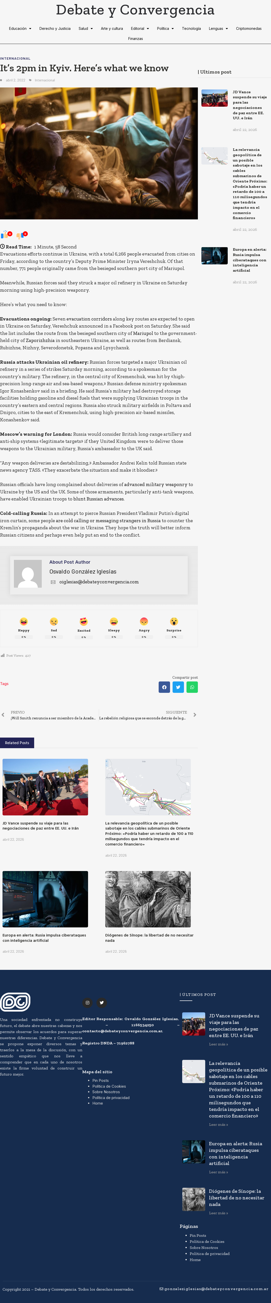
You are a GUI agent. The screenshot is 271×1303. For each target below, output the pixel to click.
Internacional (15, 58)
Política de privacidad (111, 1097)
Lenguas (218, 28)
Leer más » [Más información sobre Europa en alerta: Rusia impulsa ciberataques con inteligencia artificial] (218, 1172)
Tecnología (191, 28)
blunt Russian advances (98, 499)
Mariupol (143, 333)
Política (165, 28)
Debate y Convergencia (135, 9)
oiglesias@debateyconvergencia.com (94, 582)
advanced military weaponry (155, 484)
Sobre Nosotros (106, 1091)
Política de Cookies (109, 1086)
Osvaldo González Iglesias (82, 571)
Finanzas (135, 38)
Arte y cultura (112, 28)
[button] (164, 687)
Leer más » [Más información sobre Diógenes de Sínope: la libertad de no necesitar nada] (218, 1212)
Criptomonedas (249, 28)
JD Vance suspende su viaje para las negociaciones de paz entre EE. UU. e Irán (41, 825)
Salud (86, 28)
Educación (20, 28)
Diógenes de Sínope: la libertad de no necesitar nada (149, 937)
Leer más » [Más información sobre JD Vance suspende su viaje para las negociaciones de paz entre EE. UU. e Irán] (218, 1044)
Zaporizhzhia (40, 340)
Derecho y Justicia (55, 28)
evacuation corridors (89, 319)
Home (97, 1103)
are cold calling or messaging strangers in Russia (108, 520)
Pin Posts (100, 1080)
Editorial (140, 28)
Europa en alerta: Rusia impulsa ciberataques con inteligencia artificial (44, 937)
